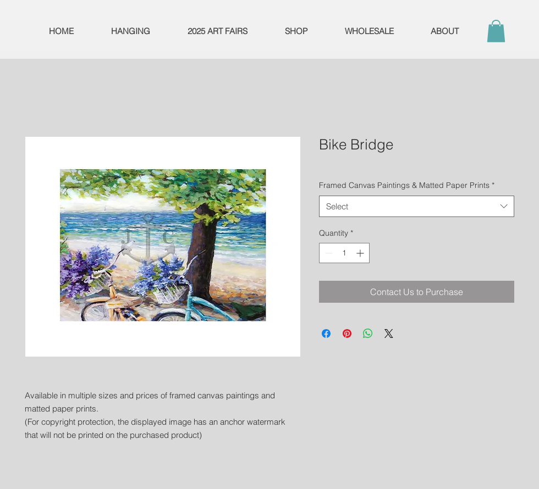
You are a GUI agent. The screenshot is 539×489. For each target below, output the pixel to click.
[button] (496, 31)
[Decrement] (327, 253)
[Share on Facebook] (326, 333)
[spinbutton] (344, 253)
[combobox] (416, 206)
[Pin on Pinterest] (347, 333)
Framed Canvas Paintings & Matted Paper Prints (406, 185)
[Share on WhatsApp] (368, 333)
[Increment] (361, 253)
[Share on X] (388, 333)
